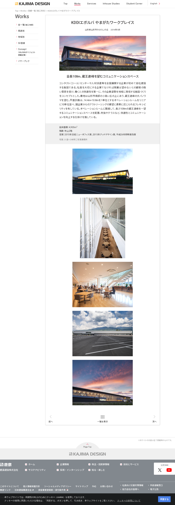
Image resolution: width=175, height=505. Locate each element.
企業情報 (64, 464)
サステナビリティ (37, 470)
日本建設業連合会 (24, 490)
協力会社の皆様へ (130, 489)
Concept (26, 52)
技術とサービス (131, 464)
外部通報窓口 (156, 485)
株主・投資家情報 (100, 464)
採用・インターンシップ (72, 470)
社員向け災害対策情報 (132, 485)
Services (91, 3)
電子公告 (154, 489)
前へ (51, 421)
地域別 (21, 37)
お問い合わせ (106, 486)
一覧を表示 (102, 421)
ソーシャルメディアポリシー (57, 486)
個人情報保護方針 (31, 486)
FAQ (94, 486)
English (153, 4)
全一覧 (26, 25)
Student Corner (134, 3)
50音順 (21, 43)
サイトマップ (81, 486)
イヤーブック (24, 61)
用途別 (21, 31)
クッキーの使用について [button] (128, 500)
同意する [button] (164, 499)
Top (65, 3)
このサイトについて (9, 486)
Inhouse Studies (111, 3)
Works (77, 3)
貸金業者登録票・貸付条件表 (52, 490)
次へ (154, 421)
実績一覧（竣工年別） (37, 11)
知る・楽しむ (98, 470)
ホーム (31, 464)
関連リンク (5, 490)
